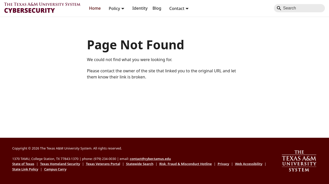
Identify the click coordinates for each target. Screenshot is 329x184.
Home (95, 8)
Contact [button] (176, 8)
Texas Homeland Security (60, 164)
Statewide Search (139, 164)
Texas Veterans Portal (103, 164)
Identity (140, 8)
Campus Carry (55, 169)
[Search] (299, 8)
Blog (156, 8)
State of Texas (23, 164)
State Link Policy (25, 169)
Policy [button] (114, 8)
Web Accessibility (248, 164)
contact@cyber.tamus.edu (150, 158)
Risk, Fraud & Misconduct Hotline (185, 164)
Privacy (223, 164)
